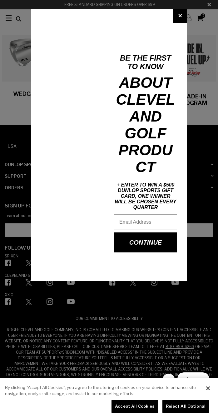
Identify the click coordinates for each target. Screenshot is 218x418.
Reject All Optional (186, 406)
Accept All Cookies (135, 406)
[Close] (180, 16)
